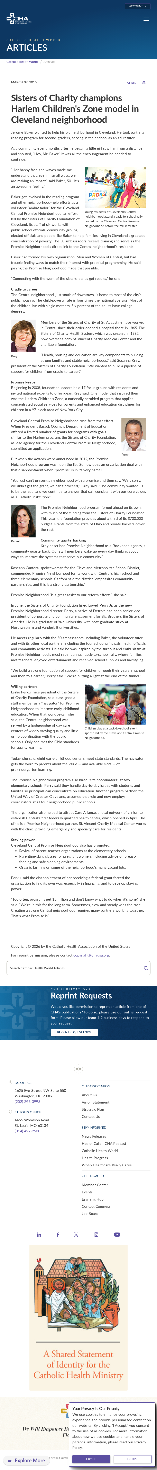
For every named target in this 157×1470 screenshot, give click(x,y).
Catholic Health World (22, 62)
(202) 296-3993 (27, 1101)
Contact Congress (96, 1206)
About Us (89, 1094)
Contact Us (91, 1116)
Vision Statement (95, 1102)
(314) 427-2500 (27, 1131)
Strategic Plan (93, 1109)
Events (87, 1192)
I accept (91, 1459)
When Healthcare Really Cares (107, 1164)
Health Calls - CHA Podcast (104, 1143)
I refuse (132, 1459)
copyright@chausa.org (91, 955)
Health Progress (95, 1157)
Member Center (95, 1184)
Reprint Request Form (74, 1032)
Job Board (90, 1213)
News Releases (94, 1136)
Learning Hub (92, 1199)
